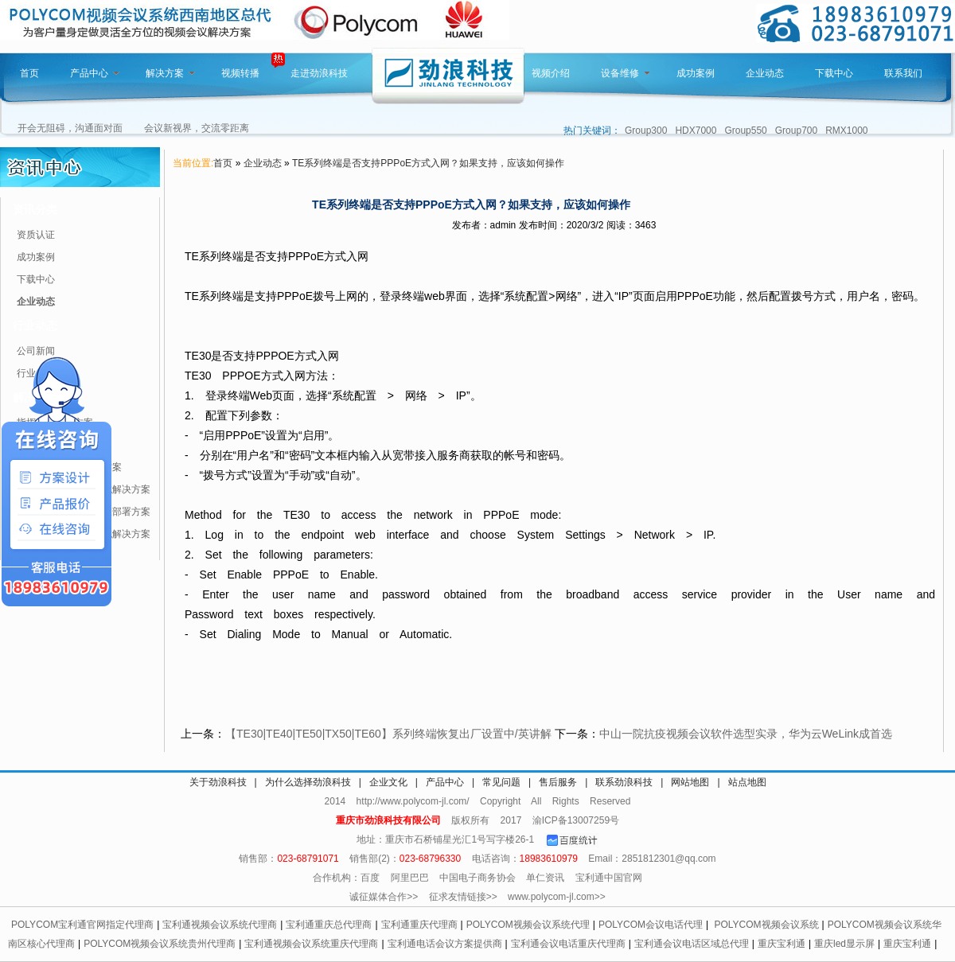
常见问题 (501, 782)
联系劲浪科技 (624, 782)
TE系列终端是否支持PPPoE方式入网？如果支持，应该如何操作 (428, 163)
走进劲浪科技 (319, 73)
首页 (29, 73)
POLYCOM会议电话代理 (650, 924)
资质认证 (36, 234)
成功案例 (695, 73)
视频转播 (240, 73)
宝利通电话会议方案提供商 (445, 943)
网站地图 (690, 782)
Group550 (745, 130)
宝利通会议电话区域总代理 (691, 943)
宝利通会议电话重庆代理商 (568, 943)
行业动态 (35, 325)
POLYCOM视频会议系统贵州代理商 (160, 943)
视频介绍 (551, 73)
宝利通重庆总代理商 (329, 924)
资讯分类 (35, 209)
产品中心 (94, 73)
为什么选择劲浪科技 (308, 782)
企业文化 (388, 782)
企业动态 (765, 73)
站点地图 (747, 782)
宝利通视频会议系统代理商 (219, 924)
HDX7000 (695, 130)
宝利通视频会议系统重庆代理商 (311, 943)
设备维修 (625, 73)
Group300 (646, 130)
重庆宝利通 (781, 943)
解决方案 (170, 73)
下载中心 (834, 73)
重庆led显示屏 (844, 943)
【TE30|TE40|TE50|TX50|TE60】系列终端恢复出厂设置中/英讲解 (388, 733)
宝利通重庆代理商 (419, 924)
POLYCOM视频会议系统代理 (528, 924)
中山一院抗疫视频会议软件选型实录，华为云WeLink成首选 (745, 733)
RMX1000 (846, 130)
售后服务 (558, 782)
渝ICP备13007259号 (575, 820)
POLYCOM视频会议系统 (766, 924)
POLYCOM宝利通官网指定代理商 (82, 924)
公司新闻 (36, 350)
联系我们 (903, 73)
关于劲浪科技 (218, 782)
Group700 (796, 130)
